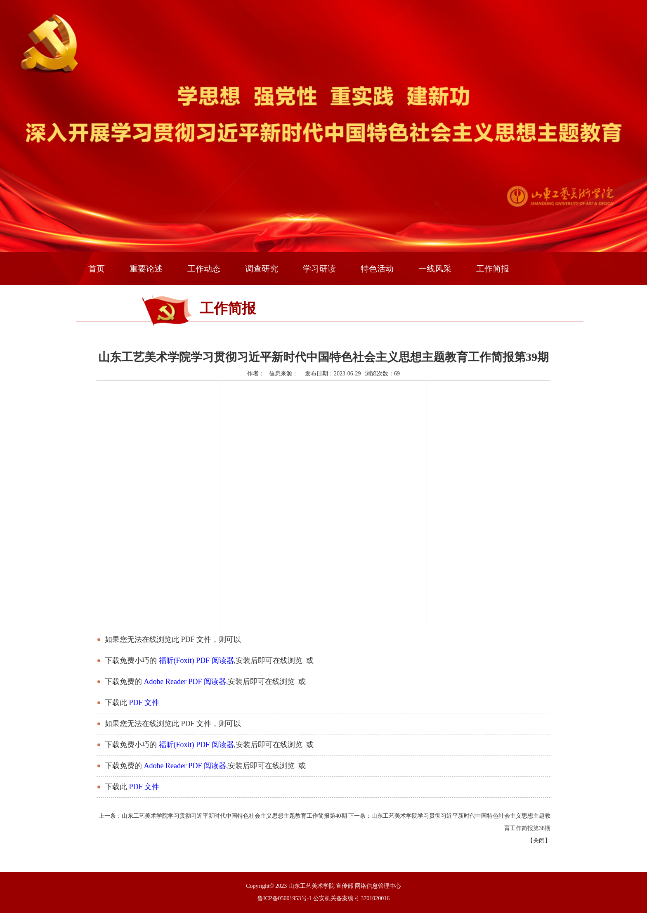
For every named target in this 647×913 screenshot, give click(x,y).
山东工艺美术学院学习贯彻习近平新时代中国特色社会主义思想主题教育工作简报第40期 (234, 816)
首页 (96, 268)
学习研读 (319, 268)
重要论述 (146, 268)
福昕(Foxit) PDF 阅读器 (196, 660)
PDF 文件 (144, 702)
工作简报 (492, 268)
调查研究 (261, 268)
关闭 (539, 841)
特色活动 (377, 268)
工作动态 (203, 268)
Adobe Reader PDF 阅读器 (185, 681)
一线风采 (434, 268)
